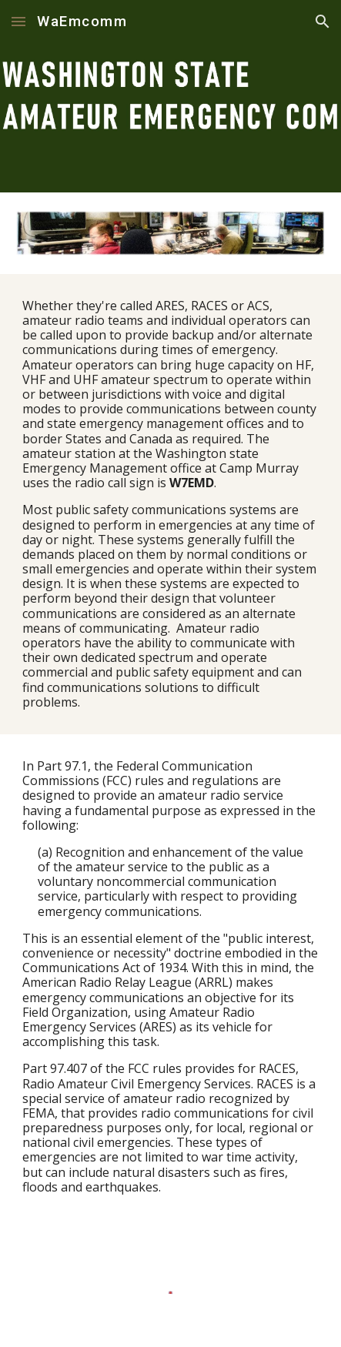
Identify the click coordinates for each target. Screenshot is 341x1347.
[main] (170, 504)
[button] (18, 21)
